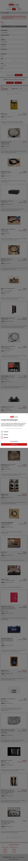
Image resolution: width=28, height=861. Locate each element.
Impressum (20, 428)
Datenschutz (14, 428)
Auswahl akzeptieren (14, 441)
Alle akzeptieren (14, 444)
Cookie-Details (8, 428)
